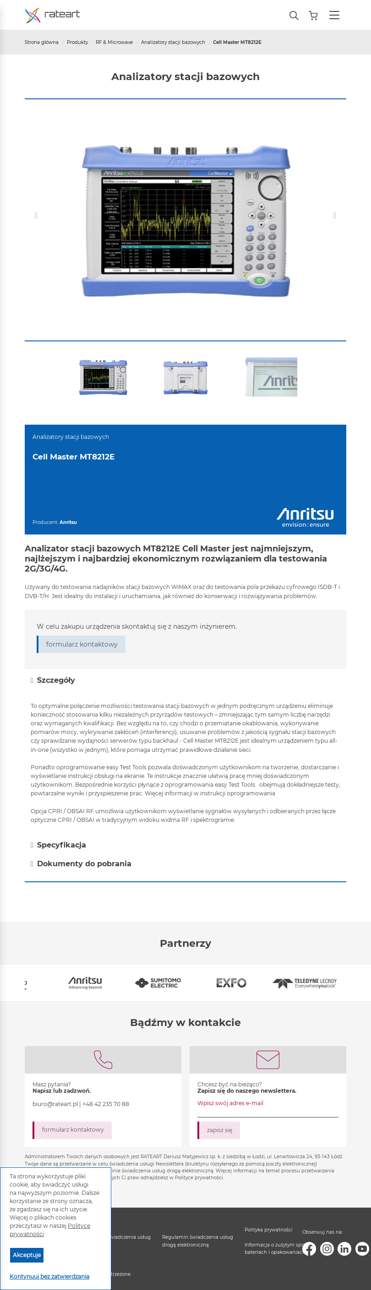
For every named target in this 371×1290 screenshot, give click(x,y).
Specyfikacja (58, 845)
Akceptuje (27, 1255)
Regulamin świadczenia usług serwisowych (115, 1240)
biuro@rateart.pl (55, 1104)
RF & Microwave (114, 42)
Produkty (77, 42)
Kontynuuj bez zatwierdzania (49, 1276)
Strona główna (42, 42)
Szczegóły (53, 680)
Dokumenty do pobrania (81, 864)
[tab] (185, 680)
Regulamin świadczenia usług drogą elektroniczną (197, 1240)
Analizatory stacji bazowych (173, 42)
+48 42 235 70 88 (105, 1104)
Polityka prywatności (269, 1230)
